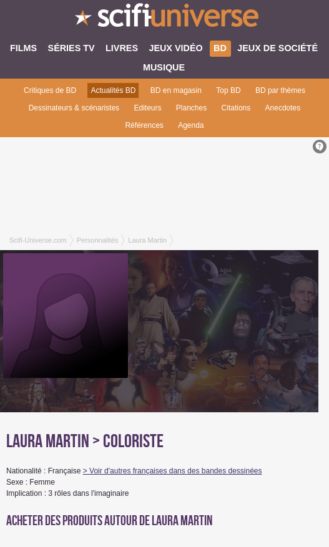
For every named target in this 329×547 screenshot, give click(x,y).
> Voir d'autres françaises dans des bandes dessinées (172, 471)
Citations (236, 108)
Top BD (228, 90)
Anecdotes (283, 108)
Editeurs (147, 108)
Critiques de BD (50, 90)
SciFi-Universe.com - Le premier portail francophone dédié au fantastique (164, 18)
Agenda (191, 125)
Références (144, 125)
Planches (191, 108)
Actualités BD (113, 90)
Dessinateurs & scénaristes (74, 108)
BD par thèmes (280, 90)
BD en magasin (176, 90)
